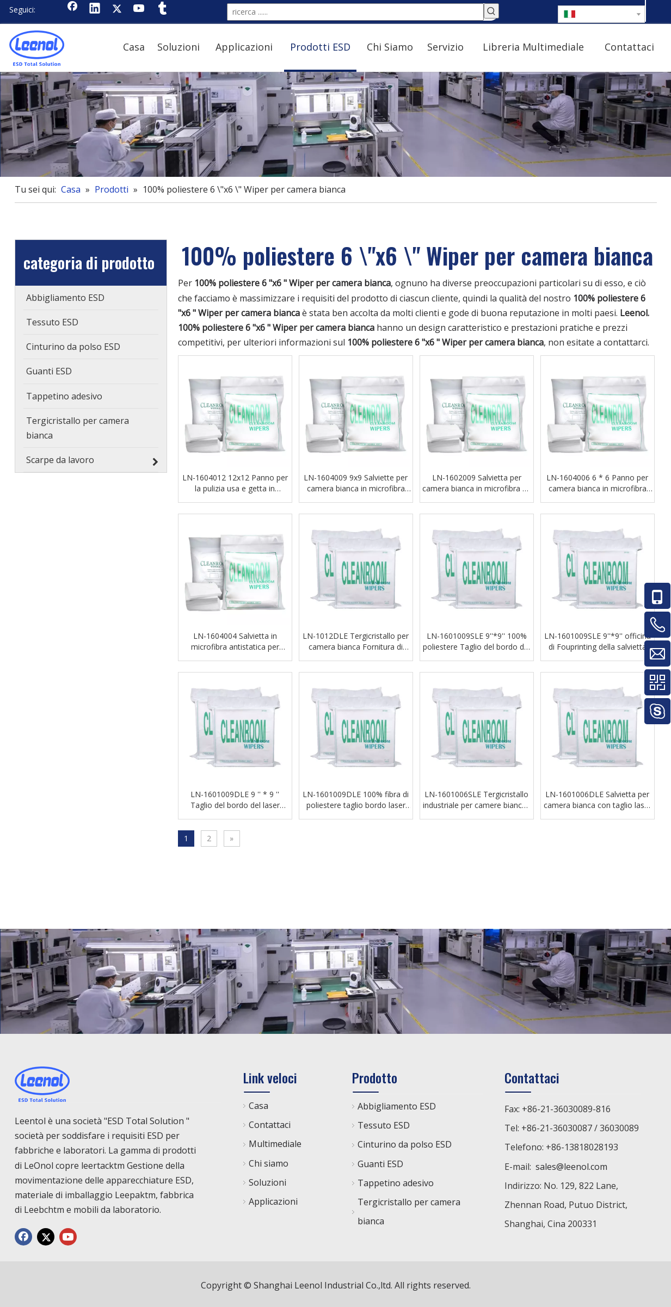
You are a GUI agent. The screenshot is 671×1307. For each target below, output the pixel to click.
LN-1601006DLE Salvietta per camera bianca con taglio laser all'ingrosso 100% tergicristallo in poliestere (597, 798)
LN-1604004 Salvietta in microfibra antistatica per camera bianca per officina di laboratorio (235, 639)
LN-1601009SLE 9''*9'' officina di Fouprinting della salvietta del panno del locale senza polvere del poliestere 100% (597, 639)
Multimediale (275, 1142)
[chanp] (335, 122)
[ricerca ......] (355, 11)
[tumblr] (161, 9)
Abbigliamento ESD (397, 1104)
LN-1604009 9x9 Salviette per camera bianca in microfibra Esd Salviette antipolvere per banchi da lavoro (356, 481)
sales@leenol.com (571, 1164)
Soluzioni (267, 1180)
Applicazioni (273, 1199)
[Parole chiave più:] (491, 11)
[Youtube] (139, 9)
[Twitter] (117, 9)
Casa (258, 1103)
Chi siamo (268, 1161)
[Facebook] (72, 9)
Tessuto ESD (384, 1123)
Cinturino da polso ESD (405, 1142)
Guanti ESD (380, 1162)
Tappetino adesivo (396, 1181)
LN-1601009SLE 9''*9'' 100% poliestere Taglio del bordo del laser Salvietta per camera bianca (476, 639)
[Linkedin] (94, 9)
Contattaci (270, 1123)
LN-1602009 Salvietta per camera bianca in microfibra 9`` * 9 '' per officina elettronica (476, 481)
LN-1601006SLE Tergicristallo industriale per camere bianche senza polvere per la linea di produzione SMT (477, 798)
